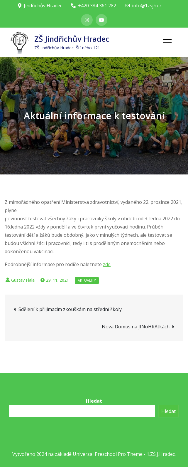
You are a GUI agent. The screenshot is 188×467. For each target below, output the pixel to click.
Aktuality (87, 280)
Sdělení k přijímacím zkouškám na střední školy (70, 309)
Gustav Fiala (23, 280)
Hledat (94, 401)
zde (107, 264)
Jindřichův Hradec (40, 5)
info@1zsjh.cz (143, 5)
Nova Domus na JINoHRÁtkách (136, 326)
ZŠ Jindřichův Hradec (71, 38)
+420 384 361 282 (93, 5)
